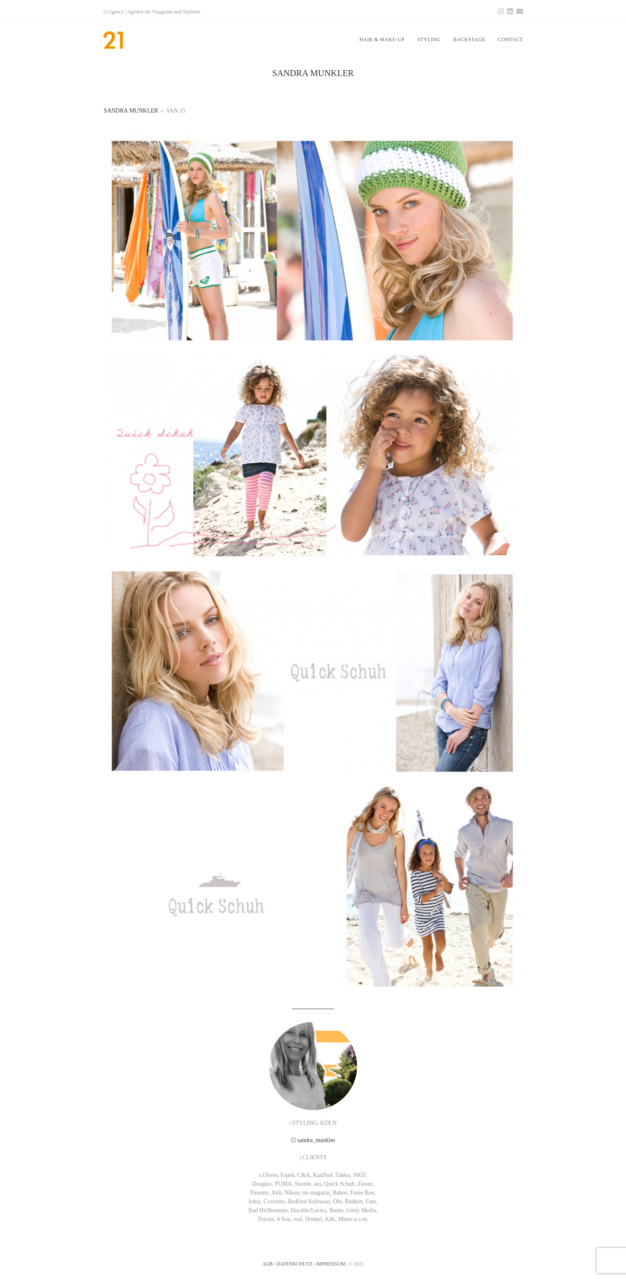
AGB (267, 1264)
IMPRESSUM (330, 1264)
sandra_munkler (316, 1140)
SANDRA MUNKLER (131, 111)
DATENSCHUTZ (294, 1264)
